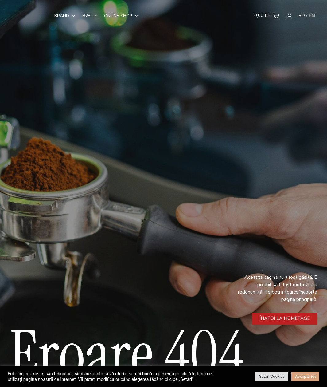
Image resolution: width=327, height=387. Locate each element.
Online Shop (81, 16)
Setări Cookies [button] (272, 376)
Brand (25, 16)
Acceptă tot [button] (305, 376)
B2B (50, 16)
